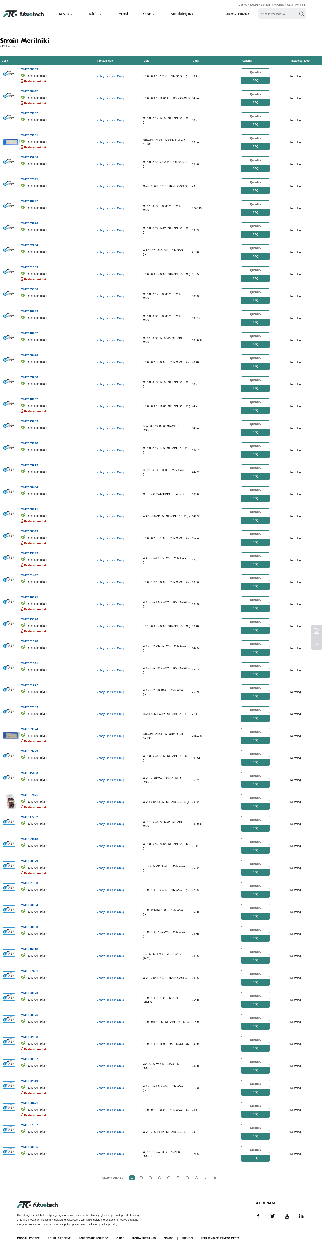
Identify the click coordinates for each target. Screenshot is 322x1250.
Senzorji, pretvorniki (272, 4)
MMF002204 (29, 245)
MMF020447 (29, 91)
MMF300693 (29, 927)
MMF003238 (29, 377)
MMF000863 (29, 69)
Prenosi (187, 1238)
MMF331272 (29, 685)
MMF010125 (29, 597)
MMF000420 (29, 355)
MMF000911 (29, 509)
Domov (243, 4)
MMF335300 (29, 289)
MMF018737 (29, 333)
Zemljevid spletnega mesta (220, 1238)
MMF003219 (29, 465)
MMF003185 (29, 1147)
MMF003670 (29, 993)
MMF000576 (29, 1015)
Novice (169, 1238)
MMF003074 (29, 729)
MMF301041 (29, 663)
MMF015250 (29, 157)
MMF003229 (29, 751)
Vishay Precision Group (111, 76)
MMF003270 (29, 223)
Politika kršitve (59, 1238)
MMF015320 (29, 619)
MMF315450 (29, 773)
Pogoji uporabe (28, 1238)
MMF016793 (29, 311)
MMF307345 (29, 179)
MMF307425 (29, 795)
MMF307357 (29, 1125)
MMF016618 (29, 949)
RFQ (255, 80)
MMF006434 (29, 487)
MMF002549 (29, 1081)
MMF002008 (29, 1037)
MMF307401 (29, 971)
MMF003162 (29, 113)
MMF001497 (29, 575)
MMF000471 (29, 1103)
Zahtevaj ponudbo (237, 13)
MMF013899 (29, 553)
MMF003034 (29, 905)
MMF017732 (29, 817)
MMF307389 (29, 707)
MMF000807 (29, 1059)
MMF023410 (29, 839)
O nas (147, 13)
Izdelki (254, 4)
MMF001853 (29, 883)
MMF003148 (29, 443)
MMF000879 (29, 861)
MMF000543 (29, 531)
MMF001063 (29, 267)
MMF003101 (29, 135)
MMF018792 (29, 201)
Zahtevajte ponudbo (93, 1238)
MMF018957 (29, 399)
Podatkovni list (35, 81)
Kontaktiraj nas (181, 13)
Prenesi (122, 13)
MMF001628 (29, 641)
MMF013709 (29, 421)
